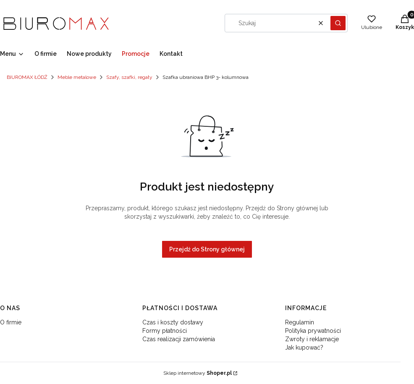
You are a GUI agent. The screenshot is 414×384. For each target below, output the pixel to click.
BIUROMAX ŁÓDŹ (27, 77)
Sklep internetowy (197, 373)
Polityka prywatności (313, 330)
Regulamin (299, 322)
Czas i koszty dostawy (172, 322)
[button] (338, 23)
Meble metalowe (77, 77)
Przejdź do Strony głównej (207, 249)
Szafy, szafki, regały (129, 77)
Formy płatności (164, 330)
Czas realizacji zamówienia (178, 339)
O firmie (10, 322)
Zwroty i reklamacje (312, 339)
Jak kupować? (304, 347)
